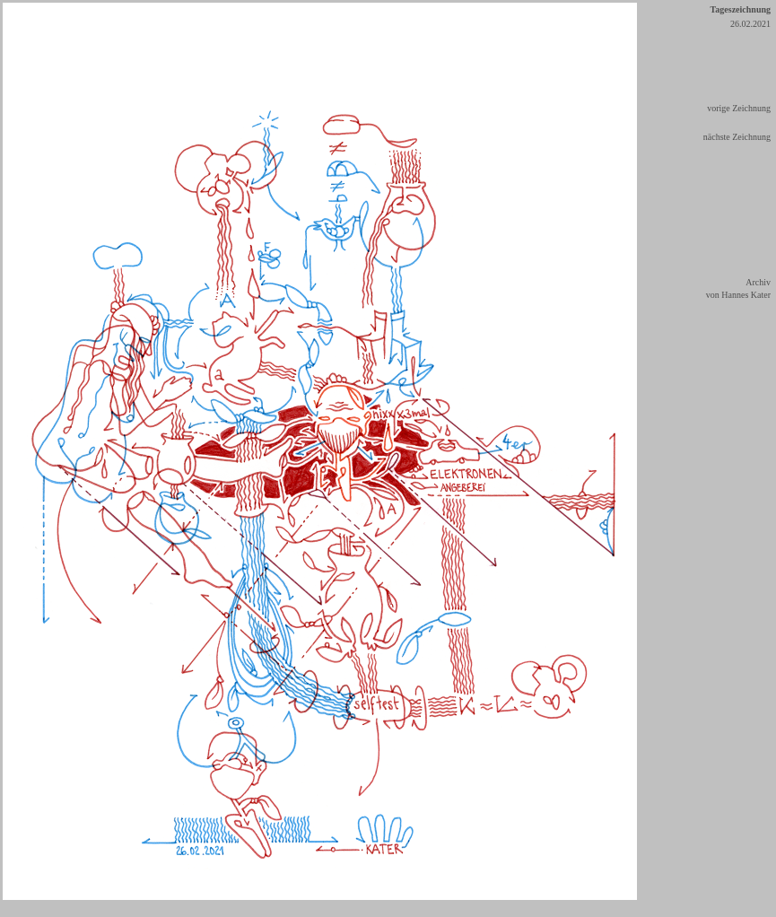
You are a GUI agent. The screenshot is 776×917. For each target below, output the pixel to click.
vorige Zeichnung (739, 108)
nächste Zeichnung (737, 137)
